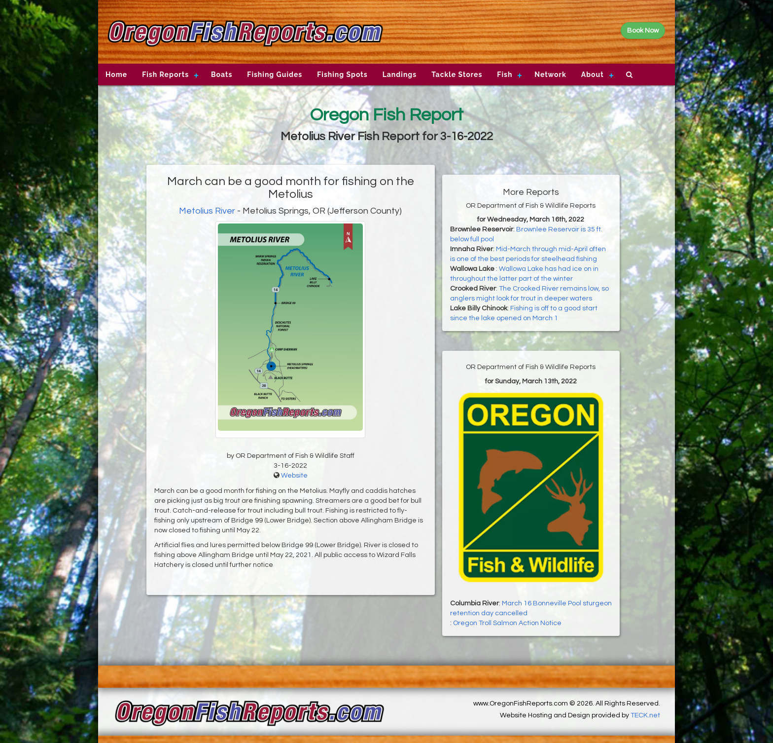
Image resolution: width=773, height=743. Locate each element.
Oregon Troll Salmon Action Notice (507, 623)
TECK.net (645, 715)
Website (294, 475)
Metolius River (207, 211)
